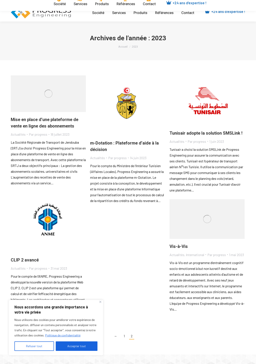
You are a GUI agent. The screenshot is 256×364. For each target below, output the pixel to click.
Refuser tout (34, 346)
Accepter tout (76, 346)
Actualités (18, 144)
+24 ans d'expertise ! (225, 21)
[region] (56, 327)
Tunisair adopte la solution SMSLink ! (206, 142)
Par (38, 144)
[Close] (100, 302)
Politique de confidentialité (62, 335)
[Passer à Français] (216, 4)
